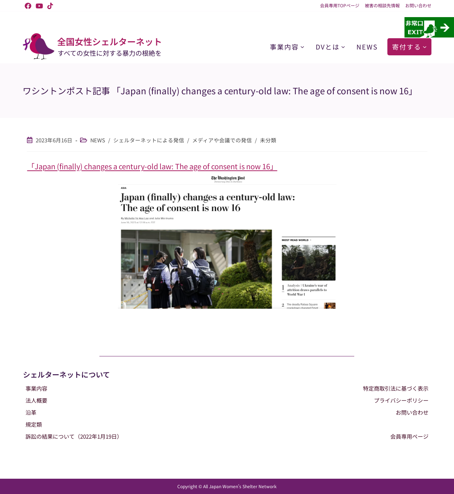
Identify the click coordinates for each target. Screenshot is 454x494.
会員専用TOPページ (339, 5)
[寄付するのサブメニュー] (425, 47)
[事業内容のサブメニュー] (302, 47)
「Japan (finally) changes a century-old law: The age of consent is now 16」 (152, 166)
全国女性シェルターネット (109, 41)
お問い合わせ (418, 5)
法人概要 (36, 400)
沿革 (30, 412)
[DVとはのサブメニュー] (343, 47)
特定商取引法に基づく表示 (396, 388)
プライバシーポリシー (401, 400)
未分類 (268, 140)
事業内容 (36, 388)
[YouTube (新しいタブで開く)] (39, 5)
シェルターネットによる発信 (148, 140)
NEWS (97, 140)
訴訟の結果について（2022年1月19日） (73, 436)
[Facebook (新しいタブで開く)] (28, 5)
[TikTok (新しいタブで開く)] (49, 5)
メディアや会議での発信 (222, 140)
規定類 (33, 424)
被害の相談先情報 (382, 5)
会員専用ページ (409, 436)
